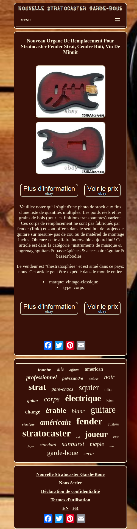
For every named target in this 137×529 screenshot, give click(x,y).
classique (28, 424)
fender (89, 421)
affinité (74, 370)
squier (89, 387)
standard (48, 444)
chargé (32, 412)
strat (37, 387)
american (94, 369)
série (88, 453)
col (78, 437)
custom (113, 424)
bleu (110, 401)
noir (109, 376)
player (30, 446)
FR (75, 508)
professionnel (41, 377)
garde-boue (62, 452)
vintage (94, 378)
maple (97, 444)
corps (52, 399)
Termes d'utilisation (70, 499)
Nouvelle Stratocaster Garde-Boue (70, 474)
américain (55, 422)
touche (44, 369)
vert (112, 446)
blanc (78, 411)
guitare (103, 410)
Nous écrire (70, 482)
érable (56, 410)
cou (116, 437)
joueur (96, 434)
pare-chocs (62, 389)
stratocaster (46, 433)
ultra (108, 389)
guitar (32, 400)
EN (65, 508)
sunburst (73, 443)
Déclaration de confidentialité (70, 491)
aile (60, 369)
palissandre (72, 378)
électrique (83, 398)
